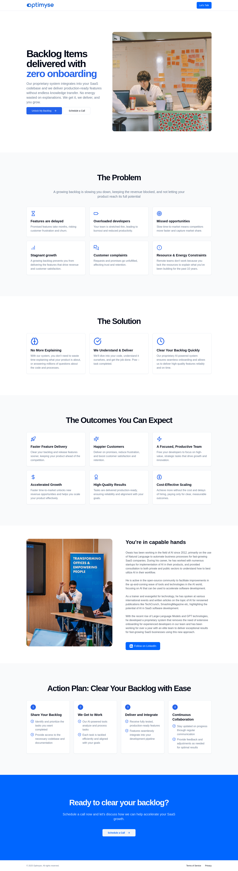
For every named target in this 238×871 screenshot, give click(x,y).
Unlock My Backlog (44, 110)
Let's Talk (204, 5)
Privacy (208, 866)
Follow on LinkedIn (143, 646)
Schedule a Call (77, 110)
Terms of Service (193, 866)
